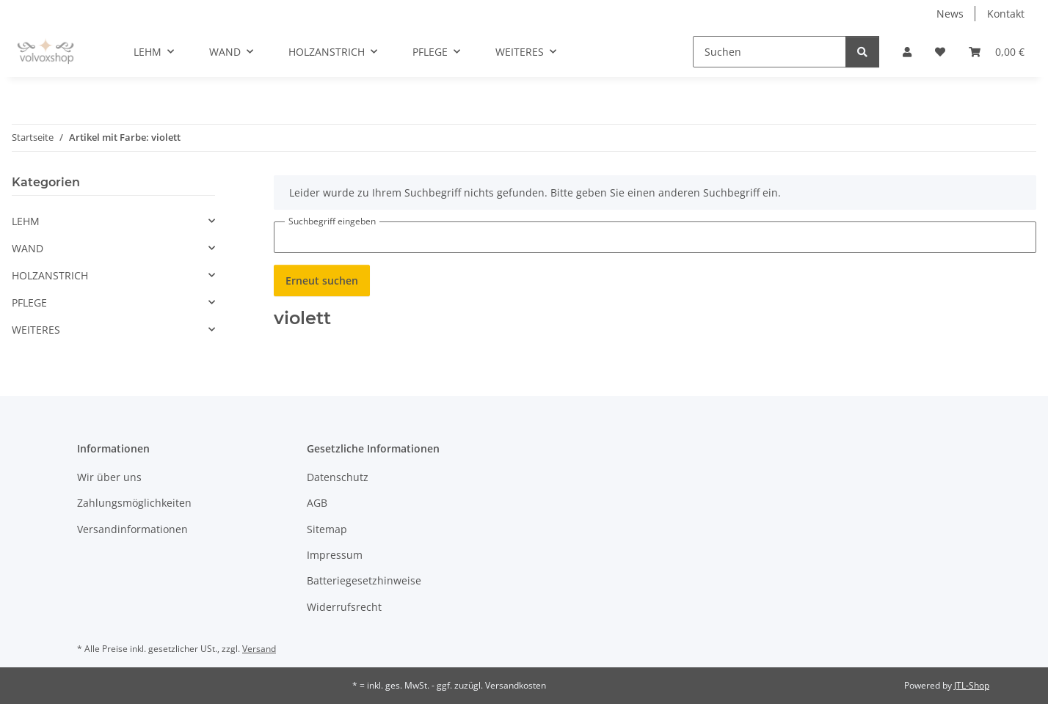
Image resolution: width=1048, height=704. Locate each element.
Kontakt (1006, 14)
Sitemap (327, 529)
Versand (259, 648)
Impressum (335, 555)
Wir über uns (109, 477)
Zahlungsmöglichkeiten (134, 503)
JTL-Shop (971, 685)
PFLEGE (29, 302)
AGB (317, 503)
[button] (907, 51)
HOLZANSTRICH (50, 275)
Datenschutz (337, 477)
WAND (27, 248)
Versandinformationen (132, 529)
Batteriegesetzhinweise (364, 580)
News (950, 14)
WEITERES (36, 330)
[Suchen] (769, 51)
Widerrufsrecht (344, 607)
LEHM (26, 221)
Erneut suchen (321, 280)
